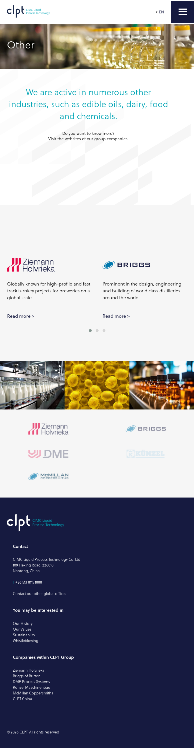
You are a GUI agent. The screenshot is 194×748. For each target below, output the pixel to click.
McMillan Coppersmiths (33, 693)
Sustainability (24, 634)
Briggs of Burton (27, 675)
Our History (23, 623)
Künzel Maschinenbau (31, 687)
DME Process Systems (31, 681)
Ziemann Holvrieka (28, 670)
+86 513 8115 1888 (28, 582)
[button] (90, 330)
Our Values (22, 629)
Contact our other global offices (39, 593)
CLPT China (22, 698)
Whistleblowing (25, 640)
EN (161, 12)
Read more (19, 316)
